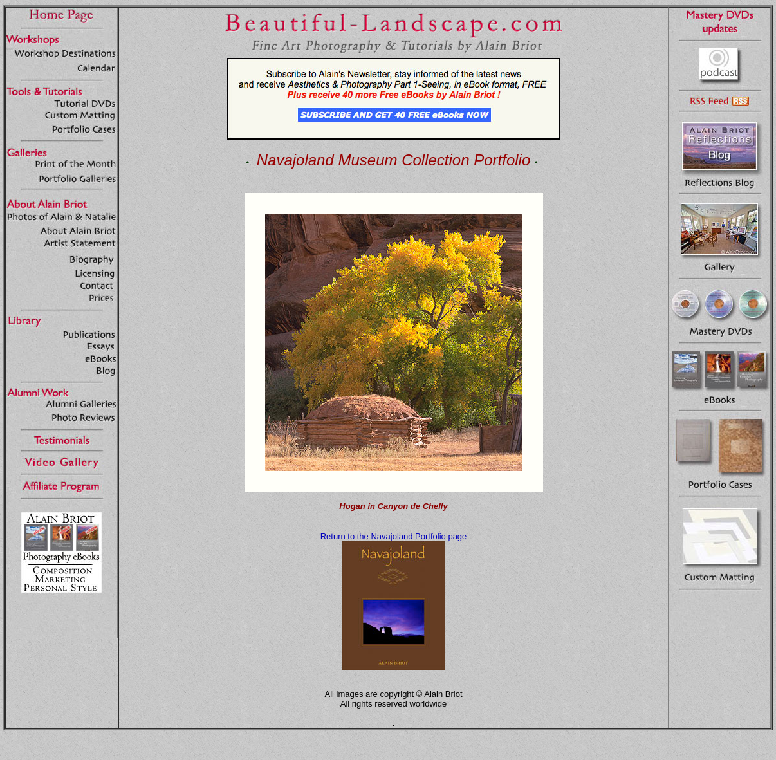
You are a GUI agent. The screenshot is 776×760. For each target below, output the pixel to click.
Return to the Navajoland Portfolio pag (391, 536)
